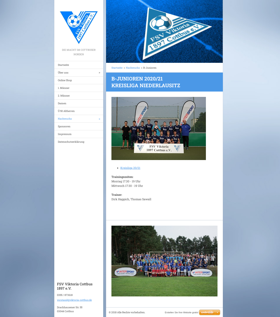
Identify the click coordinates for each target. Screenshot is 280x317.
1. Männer (63, 88)
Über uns (63, 72)
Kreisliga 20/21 (130, 168)
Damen (62, 103)
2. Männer (64, 95)
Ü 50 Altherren (66, 111)
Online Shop (65, 80)
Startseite (63, 65)
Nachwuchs (65, 118)
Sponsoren (64, 126)
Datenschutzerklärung (71, 141)
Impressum (65, 134)
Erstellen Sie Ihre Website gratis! (181, 312)
